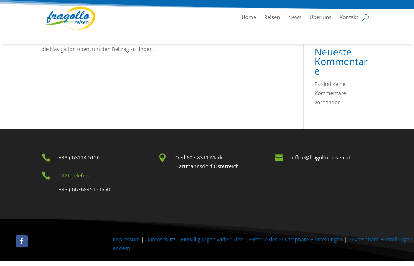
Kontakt (349, 17)
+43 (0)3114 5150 (79, 157)
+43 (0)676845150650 (84, 189)
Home (248, 17)
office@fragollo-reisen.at (321, 157)
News (294, 17)
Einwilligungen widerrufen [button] (212, 239)
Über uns (320, 17)
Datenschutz (160, 239)
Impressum (126, 239)
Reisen (272, 17)
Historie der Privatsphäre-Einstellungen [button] (296, 239)
